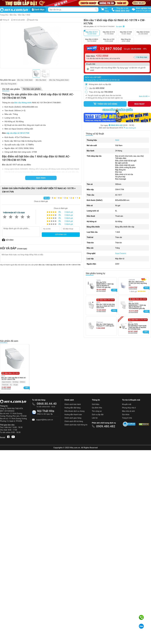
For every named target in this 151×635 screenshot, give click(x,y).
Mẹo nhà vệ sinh (128, 411)
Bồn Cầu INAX (41, 80)
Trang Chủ (4, 15)
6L (11, 385)
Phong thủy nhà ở (129, 408)
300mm (22, 382)
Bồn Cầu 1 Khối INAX (24, 80)
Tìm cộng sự (97, 411)
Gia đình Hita (97, 408)
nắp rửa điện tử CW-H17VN (17, 133)
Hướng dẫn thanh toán (73, 415)
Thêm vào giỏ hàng (105, 104)
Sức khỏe (125, 415)
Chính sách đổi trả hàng (73, 421)
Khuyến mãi (126, 404)
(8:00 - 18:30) (121, 125)
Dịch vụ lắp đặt (97, 415)
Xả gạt (15, 385)
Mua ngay (139, 104)
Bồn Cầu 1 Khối (24, 15)
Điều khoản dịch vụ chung (74, 411)
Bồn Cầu (13, 15)
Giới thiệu (95, 404)
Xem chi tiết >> (144, 96)
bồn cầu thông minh (23, 102)
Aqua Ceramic (120, 253)
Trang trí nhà (127, 418)
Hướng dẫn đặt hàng (72, 408)
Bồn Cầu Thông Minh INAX (59, 80)
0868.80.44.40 (47, 403)
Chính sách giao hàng (72, 418)
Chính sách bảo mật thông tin (75, 425)
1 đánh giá (133, 291)
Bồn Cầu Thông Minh (8, 84)
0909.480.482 (105, 426)
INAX (117, 140)
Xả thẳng (15, 382)
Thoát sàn (5, 385)
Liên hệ (95, 418)
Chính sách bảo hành (72, 404)
